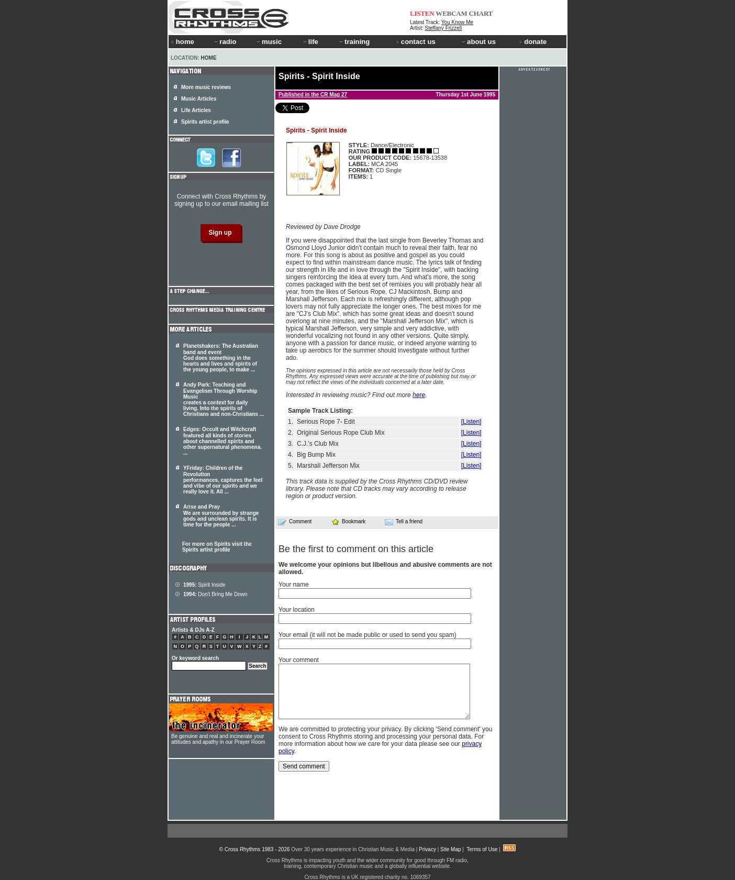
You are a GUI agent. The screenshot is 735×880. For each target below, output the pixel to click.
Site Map (450, 849)
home (182, 42)
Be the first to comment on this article (356, 549)
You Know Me (457, 22)
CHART (481, 13)
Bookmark (348, 521)
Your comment (299, 660)
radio (224, 42)
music (268, 42)
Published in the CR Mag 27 (313, 94)
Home (209, 58)
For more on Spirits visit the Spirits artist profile (217, 547)
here (419, 395)
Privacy (427, 849)
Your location (297, 609)
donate (533, 42)
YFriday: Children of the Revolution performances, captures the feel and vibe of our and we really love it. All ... (222, 479)
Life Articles (196, 110)
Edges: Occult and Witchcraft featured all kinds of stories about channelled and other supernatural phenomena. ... (222, 441)
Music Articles (198, 99)
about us (478, 42)
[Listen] (471, 421)
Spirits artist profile (205, 122)
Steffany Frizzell (443, 28)
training (354, 42)
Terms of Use (481, 849)
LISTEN (422, 13)
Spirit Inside (204, 585)
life (310, 42)
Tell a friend (403, 521)
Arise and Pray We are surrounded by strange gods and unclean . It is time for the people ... (221, 515)
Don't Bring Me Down (215, 594)
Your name (294, 584)
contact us (416, 42)
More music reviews (206, 87)
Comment (294, 521)
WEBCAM (451, 13)
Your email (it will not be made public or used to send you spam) (367, 635)
